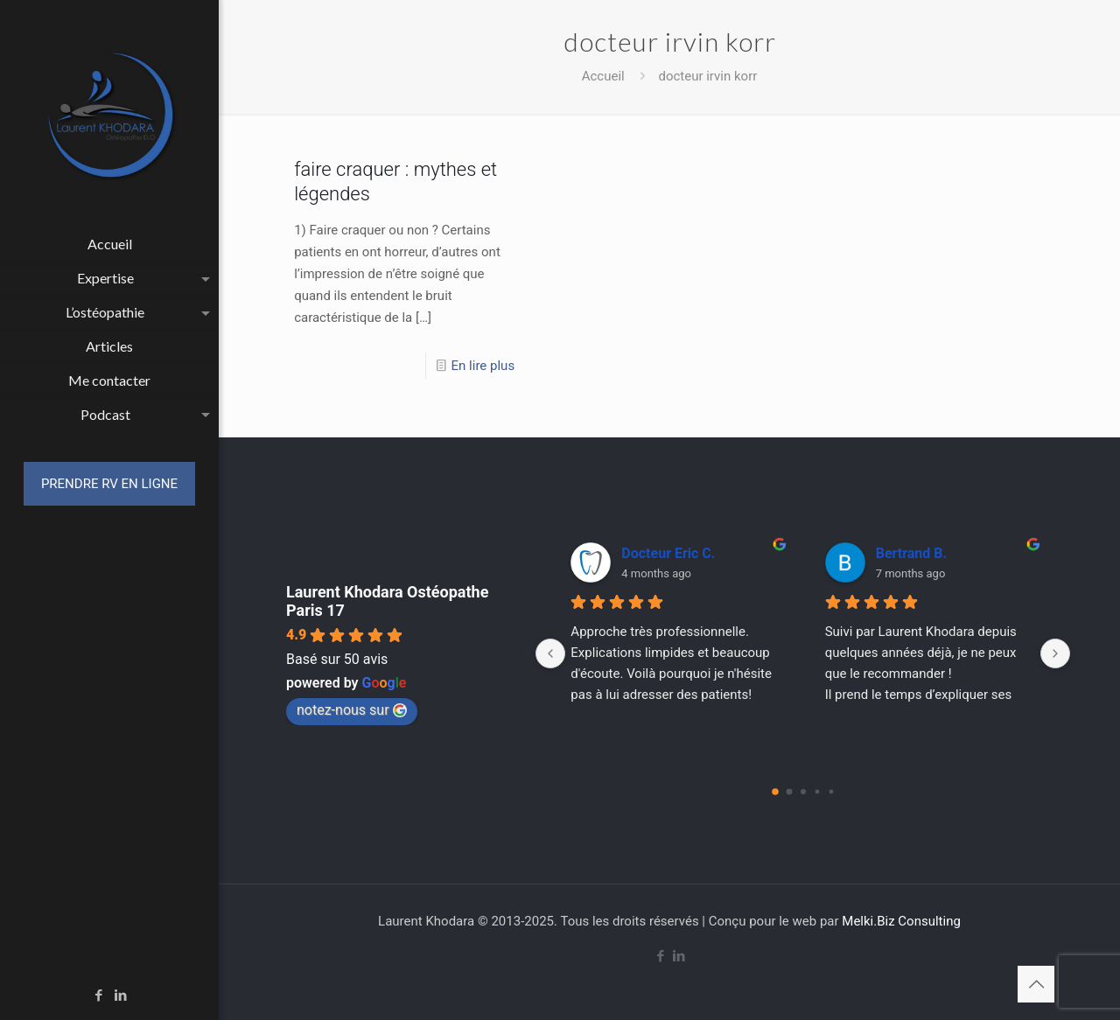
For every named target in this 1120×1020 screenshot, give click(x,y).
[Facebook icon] (99, 995)
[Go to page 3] (817, 792)
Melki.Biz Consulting (901, 921)
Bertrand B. (911, 553)
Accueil (603, 76)
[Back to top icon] (1036, 984)
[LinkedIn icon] (121, 995)
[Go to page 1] (789, 792)
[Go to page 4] (831, 792)
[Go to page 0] (775, 791)
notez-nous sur (352, 710)
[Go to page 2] (803, 791)
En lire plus (483, 366)
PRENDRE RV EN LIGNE (109, 484)
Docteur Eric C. (668, 553)
